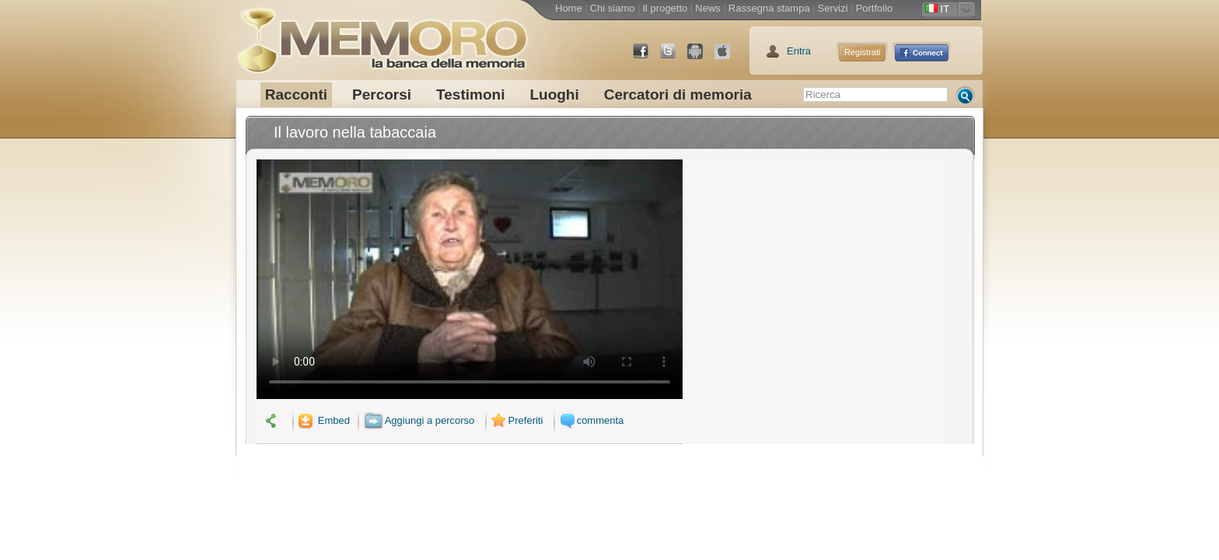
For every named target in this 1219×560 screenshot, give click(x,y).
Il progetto (664, 8)
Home (568, 8)
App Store (728, 57)
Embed (322, 420)
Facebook (647, 57)
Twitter (674, 57)
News (708, 8)
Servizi (833, 8)
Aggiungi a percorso (419, 420)
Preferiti (515, 420)
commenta (590, 420)
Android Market (701, 57)
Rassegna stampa (769, 8)
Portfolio (874, 8)
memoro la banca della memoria (381, 35)
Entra (799, 51)
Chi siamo (612, 8)
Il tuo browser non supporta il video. (470, 279)
